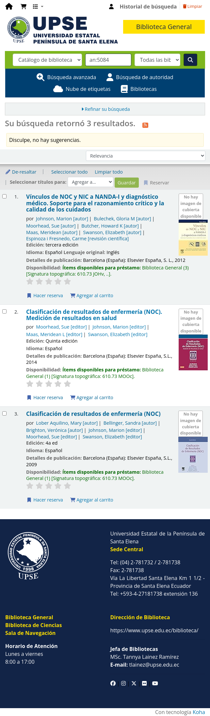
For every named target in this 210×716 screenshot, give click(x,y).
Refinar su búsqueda (107, 109)
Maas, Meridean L (54, 334)
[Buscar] (190, 60)
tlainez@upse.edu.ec (144, 664)
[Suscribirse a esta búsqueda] (145, 124)
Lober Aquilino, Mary (67, 423)
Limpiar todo (109, 172)
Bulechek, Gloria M (122, 218)
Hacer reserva (44, 295)
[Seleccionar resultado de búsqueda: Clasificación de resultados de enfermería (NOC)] (4, 413)
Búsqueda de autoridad (144, 77)
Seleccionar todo (69, 172)
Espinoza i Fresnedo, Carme (77, 238)
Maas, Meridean (51, 232)
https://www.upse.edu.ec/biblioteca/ (154, 630)
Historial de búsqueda (148, 6)
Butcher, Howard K (110, 226)
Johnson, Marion (62, 218)
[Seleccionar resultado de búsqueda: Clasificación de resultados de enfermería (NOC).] (4, 311)
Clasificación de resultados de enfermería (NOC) (93, 414)
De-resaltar (20, 172)
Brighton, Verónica (54, 430)
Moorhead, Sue (51, 226)
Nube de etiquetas (88, 89)
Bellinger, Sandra (130, 423)
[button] (23, 6)
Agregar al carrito (91, 295)
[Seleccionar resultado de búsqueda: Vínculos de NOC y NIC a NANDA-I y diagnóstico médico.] (4, 196)
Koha (199, 712)
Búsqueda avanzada (71, 77)
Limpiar (192, 6)
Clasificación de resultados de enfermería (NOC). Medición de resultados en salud (94, 315)
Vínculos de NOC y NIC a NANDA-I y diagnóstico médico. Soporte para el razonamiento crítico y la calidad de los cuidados (95, 203)
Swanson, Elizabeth (112, 232)
